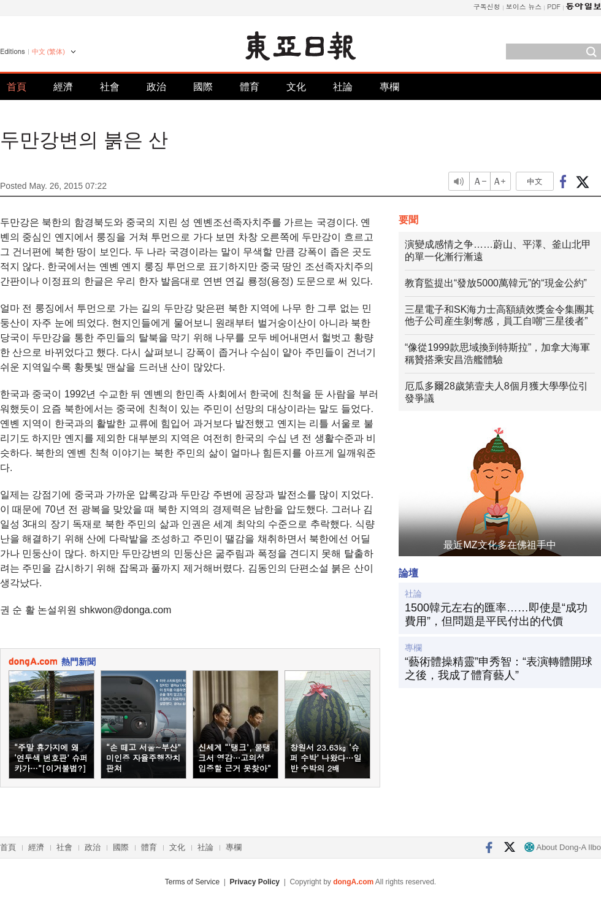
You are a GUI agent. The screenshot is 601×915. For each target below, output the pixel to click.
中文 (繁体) (48, 51)
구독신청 (486, 6)
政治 (156, 87)
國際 (203, 87)
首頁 (16, 87)
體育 (249, 87)
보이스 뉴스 (524, 6)
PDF (554, 6)
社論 (343, 87)
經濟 (63, 87)
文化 (296, 87)
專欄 (389, 87)
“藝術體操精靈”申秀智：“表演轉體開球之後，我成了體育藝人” (498, 668)
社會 (110, 87)
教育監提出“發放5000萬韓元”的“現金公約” (496, 283)
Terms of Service (192, 882)
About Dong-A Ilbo (562, 847)
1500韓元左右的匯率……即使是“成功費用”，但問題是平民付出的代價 (496, 614)
